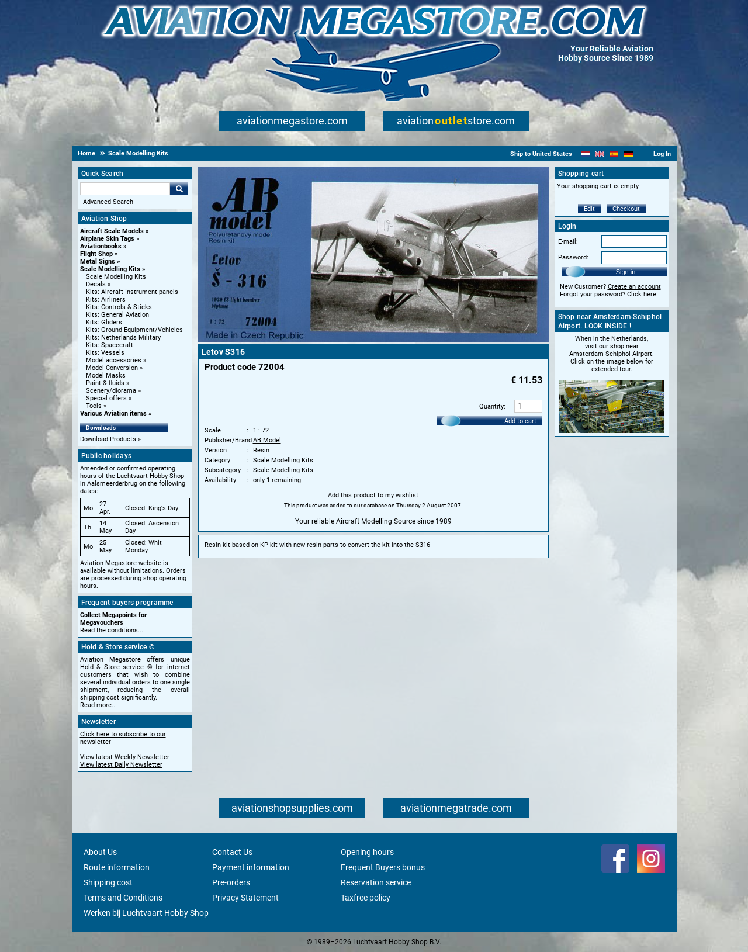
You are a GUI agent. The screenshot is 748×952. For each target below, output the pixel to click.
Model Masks (106, 375)
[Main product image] (373, 340)
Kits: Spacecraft (109, 345)
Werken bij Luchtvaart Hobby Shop (146, 913)
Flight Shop (96, 254)
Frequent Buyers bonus (383, 867)
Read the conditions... (111, 630)
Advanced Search (108, 202)
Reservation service (376, 882)
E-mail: (568, 241)
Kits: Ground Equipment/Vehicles (134, 330)
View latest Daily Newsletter (121, 764)
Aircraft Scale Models (112, 231)
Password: (573, 257)
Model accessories (113, 360)
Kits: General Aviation (117, 315)
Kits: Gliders (104, 322)
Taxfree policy (365, 897)
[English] (599, 154)
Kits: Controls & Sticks (119, 307)
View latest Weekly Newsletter (124, 757)
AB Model (267, 440)
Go (179, 188)
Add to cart (520, 421)
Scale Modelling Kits (110, 269)
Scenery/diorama (111, 390)
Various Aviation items (113, 413)
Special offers (106, 398)
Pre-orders (231, 882)
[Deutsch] (628, 154)
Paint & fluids (105, 383)
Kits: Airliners (106, 299)
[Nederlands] (585, 154)
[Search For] (125, 188)
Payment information (250, 867)
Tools (94, 406)
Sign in (626, 271)
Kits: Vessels (105, 352)
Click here (641, 294)
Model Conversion (112, 368)
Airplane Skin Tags (107, 239)
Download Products (108, 439)
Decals (96, 284)
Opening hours (367, 852)
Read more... (98, 705)
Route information (117, 867)
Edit (589, 209)
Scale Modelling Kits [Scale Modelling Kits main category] (116, 277)
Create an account (634, 286)
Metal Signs (97, 261)
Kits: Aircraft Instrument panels (132, 292)
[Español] (614, 154)
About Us (100, 852)
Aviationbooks (101, 246)
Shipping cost (108, 882)
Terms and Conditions (123, 897)
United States (552, 154)
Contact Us (232, 852)
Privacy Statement (245, 897)
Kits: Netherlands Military (123, 337)
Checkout (626, 209)
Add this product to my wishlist (373, 495)
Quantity (491, 406)
